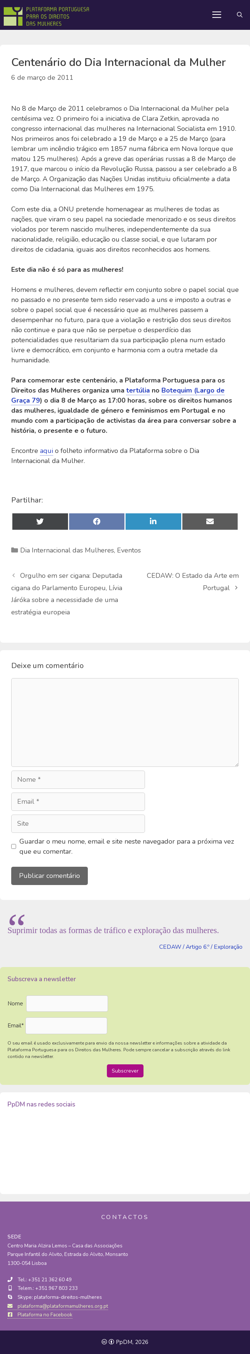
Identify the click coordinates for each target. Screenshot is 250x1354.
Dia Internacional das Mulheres (67, 550)
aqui (46, 450)
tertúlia (138, 390)
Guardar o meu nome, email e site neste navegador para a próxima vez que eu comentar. (126, 846)
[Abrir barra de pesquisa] (239, 15)
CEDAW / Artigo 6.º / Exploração (201, 947)
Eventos (129, 550)
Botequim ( (178, 390)
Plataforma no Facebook (39, 1314)
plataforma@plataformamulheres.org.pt (57, 1306)
